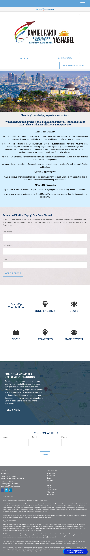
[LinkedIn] (24, 58)
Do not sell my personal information (41, 517)
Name (5, 437)
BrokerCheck (43, 500)
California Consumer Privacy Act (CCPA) (61, 515)
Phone (64, 437)
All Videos (50, 492)
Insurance (50, 480)
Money (49, 485)
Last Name (7, 246)
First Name (7, 232)
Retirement (51, 473)
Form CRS (9, 496)
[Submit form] (13, 273)
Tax (48, 483)
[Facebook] (27, 58)
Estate (49, 478)
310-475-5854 (65, 58)
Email (5, 259)
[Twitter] (21, 58)
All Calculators (52, 494)
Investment (51, 476)
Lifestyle (50, 487)
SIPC (40, 524)
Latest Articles (52, 490)
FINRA (37, 524)
